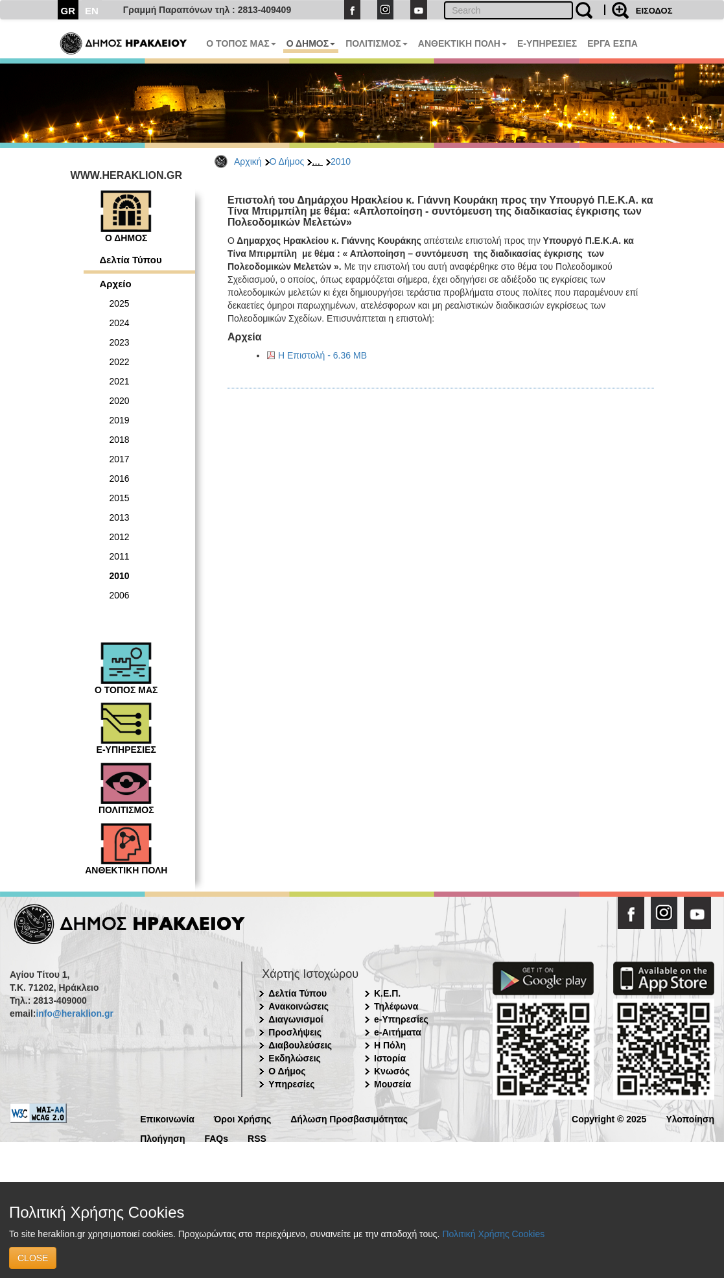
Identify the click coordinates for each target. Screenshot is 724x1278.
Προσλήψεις (294, 1032)
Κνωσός (392, 1071)
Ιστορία (390, 1058)
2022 (120, 362)
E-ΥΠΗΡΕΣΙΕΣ (547, 43)
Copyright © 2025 (609, 1118)
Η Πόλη (390, 1045)
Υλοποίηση (690, 1118)
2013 (120, 517)
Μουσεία (392, 1084)
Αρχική (248, 161)
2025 (120, 303)
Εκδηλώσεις (294, 1058)
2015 (120, 498)
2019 (120, 420)
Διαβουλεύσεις (300, 1045)
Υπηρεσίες (291, 1084)
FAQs (216, 1137)
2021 (120, 381)
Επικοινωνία (167, 1118)
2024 (120, 323)
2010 (341, 161)
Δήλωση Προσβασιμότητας (349, 1118)
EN (92, 10)
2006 (120, 595)
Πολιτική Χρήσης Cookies (493, 1234)
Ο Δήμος (287, 161)
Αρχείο (116, 283)
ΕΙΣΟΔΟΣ (654, 11)
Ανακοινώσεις (298, 1006)
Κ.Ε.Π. (387, 993)
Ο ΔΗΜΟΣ (310, 43)
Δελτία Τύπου (131, 259)
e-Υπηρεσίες (401, 1019)
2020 (120, 401)
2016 (120, 478)
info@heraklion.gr (74, 1013)
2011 (120, 556)
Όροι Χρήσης (243, 1118)
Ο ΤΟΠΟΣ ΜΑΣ (240, 43)
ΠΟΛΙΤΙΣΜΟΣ (376, 43)
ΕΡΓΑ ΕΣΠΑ (612, 43)
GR (68, 10)
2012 (120, 537)
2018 (120, 439)
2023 (120, 342)
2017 (120, 459)
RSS (257, 1137)
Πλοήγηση (162, 1137)
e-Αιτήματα (397, 1032)
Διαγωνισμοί (295, 1019)
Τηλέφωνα (396, 1006)
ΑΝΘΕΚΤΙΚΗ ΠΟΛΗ (462, 43)
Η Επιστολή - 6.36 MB (322, 355)
